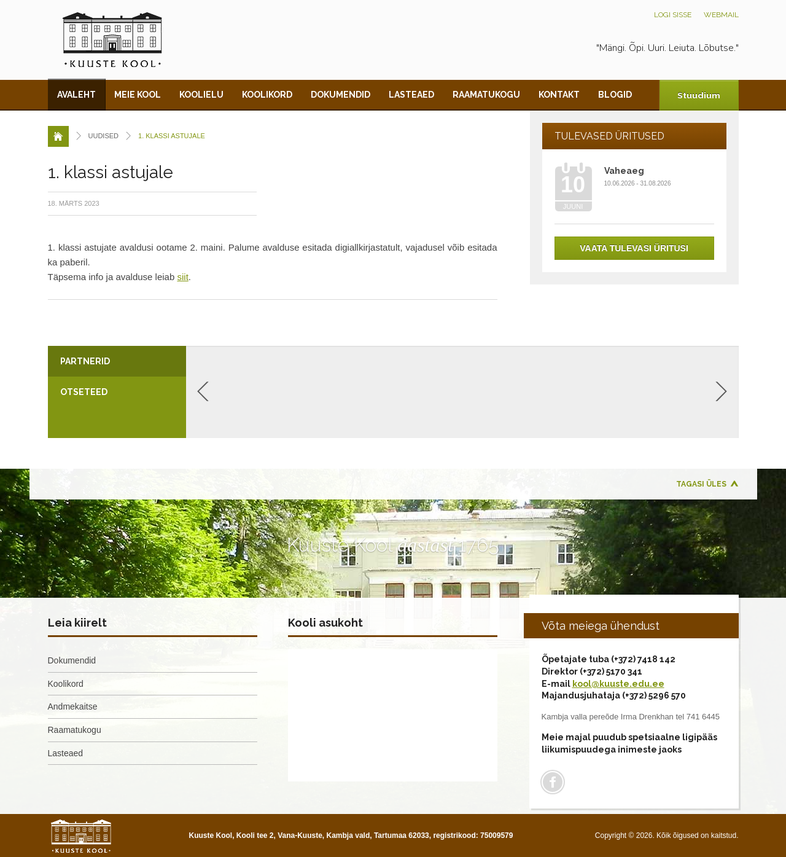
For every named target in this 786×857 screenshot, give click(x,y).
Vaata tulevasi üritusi (634, 248)
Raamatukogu (486, 95)
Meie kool (137, 95)
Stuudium (698, 95)
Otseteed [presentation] (83, 392)
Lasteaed (411, 95)
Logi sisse (672, 14)
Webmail (721, 14)
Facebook (553, 782)
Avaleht (76, 95)
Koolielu (201, 95)
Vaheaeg (624, 171)
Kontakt (559, 95)
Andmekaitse (73, 706)
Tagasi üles (701, 484)
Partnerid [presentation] (85, 361)
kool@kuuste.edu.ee (618, 684)
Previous (203, 391)
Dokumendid (340, 95)
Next (721, 391)
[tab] (117, 361)
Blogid (615, 95)
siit (182, 277)
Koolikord (267, 95)
